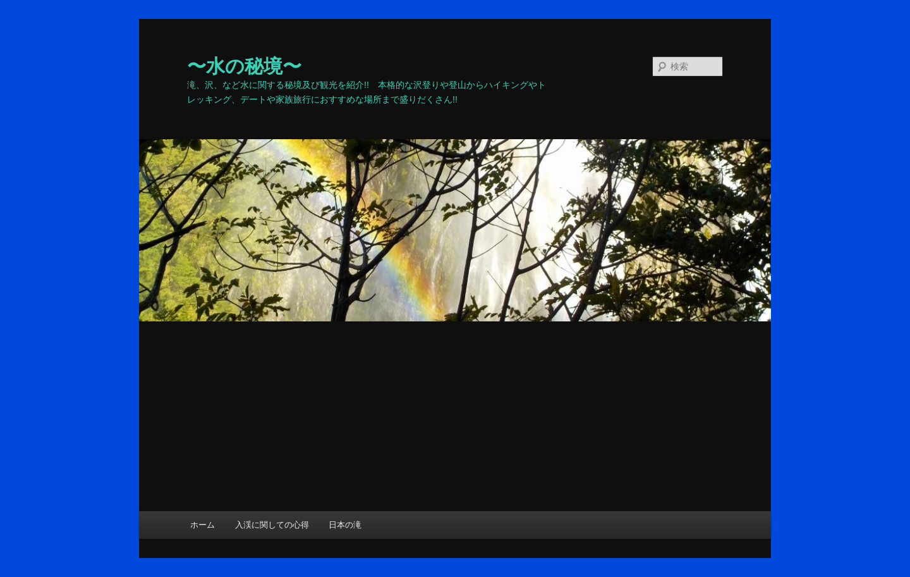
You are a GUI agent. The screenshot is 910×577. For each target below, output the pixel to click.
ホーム (202, 525)
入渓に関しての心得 (272, 525)
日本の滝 (345, 525)
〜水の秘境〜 (244, 66)
